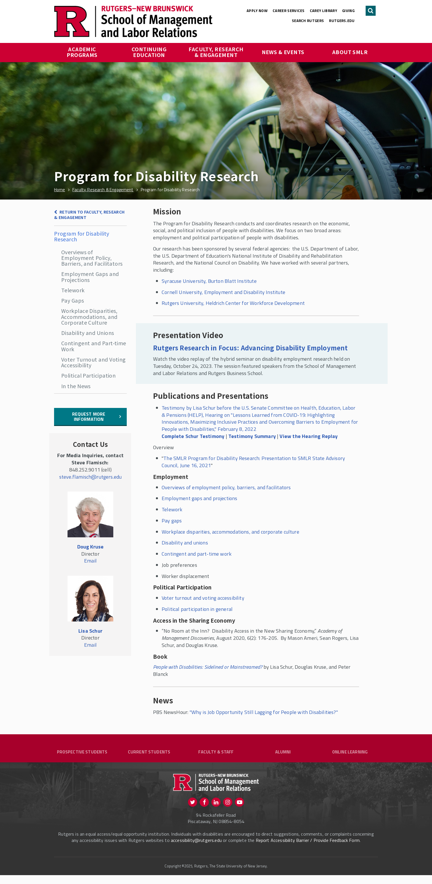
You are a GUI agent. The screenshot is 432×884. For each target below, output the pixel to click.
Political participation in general (197, 609)
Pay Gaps (72, 300)
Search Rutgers (308, 20)
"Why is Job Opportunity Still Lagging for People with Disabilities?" (264, 712)
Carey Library (323, 10)
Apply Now (257, 10)
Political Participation (88, 375)
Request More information (89, 417)
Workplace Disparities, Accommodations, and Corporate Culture (89, 316)
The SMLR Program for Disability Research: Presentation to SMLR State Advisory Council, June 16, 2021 (253, 461)
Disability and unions (185, 542)
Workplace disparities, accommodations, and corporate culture (230, 532)
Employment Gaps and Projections (90, 276)
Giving (348, 10)
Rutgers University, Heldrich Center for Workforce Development (233, 303)
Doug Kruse (90, 546)
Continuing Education (150, 51)
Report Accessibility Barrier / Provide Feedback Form (308, 849)
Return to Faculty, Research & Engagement (89, 214)
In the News (76, 386)
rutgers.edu (341, 20)
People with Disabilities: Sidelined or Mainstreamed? (207, 667)
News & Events (283, 52)
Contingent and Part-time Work (93, 345)
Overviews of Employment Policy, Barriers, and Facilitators (92, 257)
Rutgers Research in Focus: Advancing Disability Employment (250, 347)
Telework (73, 290)
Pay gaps (172, 520)
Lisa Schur (90, 631)
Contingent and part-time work (196, 554)
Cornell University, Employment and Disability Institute (223, 292)
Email (90, 561)
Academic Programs (82, 51)
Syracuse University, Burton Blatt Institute (209, 281)
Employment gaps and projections (199, 498)
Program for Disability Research (81, 236)
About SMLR (350, 52)
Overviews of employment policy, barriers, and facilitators (226, 487)
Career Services (289, 10)
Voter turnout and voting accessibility (203, 598)
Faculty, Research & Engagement (217, 51)
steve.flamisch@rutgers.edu (90, 477)
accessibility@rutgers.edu (196, 849)
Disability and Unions (87, 332)
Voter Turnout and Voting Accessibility (93, 362)
